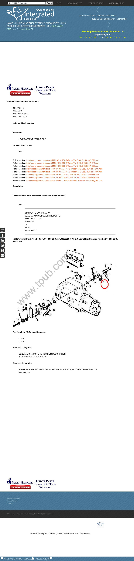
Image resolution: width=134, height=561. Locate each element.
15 (90, 37)
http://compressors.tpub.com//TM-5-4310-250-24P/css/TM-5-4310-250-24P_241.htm (62, 163)
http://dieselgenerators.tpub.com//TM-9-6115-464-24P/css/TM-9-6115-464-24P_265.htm (64, 169)
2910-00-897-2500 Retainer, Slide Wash (97, 15)
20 (111, 37)
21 (115, 37)
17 (99, 37)
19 (106, 37)
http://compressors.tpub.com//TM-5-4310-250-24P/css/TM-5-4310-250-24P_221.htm (62, 160)
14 (85, 37)
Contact (9, 503)
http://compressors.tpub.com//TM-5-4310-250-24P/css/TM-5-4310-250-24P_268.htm (62, 166)
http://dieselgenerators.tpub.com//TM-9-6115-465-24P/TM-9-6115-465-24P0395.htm (62, 177)
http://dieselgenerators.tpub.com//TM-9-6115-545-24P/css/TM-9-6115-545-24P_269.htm (64, 180)
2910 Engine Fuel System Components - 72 (103, 31)
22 (120, 37)
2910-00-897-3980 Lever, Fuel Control (109, 19)
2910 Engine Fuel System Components (37, 23)
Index (29, 558)
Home (10, 23)
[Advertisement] (70, 62)
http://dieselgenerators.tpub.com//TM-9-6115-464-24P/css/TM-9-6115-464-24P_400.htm (64, 172)
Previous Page (11, 558)
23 (125, 37)
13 (81, 37)
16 (95, 37)
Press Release (12, 501)
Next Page (44, 558)
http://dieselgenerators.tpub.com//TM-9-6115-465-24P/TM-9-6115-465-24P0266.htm (62, 175)
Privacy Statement (13, 498)
